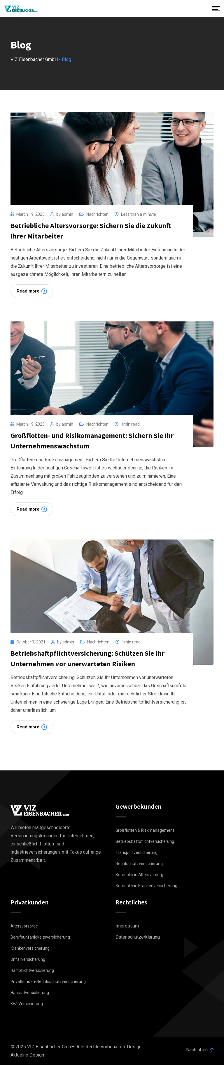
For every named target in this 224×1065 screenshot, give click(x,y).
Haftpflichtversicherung (32, 970)
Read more (32, 291)
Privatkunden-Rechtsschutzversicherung (48, 981)
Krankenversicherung (30, 948)
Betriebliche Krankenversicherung (146, 885)
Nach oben (200, 1049)
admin (67, 214)
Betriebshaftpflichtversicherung (145, 841)
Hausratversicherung (29, 992)
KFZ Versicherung (26, 1003)
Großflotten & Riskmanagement (145, 830)
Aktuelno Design (27, 1055)
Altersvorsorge (24, 926)
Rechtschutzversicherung (139, 863)
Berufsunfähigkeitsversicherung (40, 937)
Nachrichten (97, 214)
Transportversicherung (137, 852)
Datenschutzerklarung (138, 937)
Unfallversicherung (27, 959)
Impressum (127, 926)
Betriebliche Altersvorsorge (141, 874)
